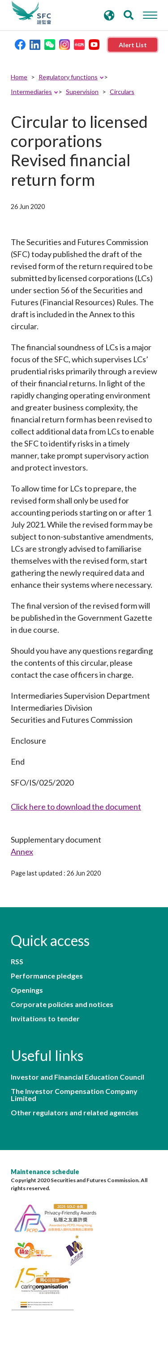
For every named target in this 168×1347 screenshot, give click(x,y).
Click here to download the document (76, 806)
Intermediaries (31, 91)
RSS (17, 961)
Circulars (122, 91)
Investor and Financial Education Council (77, 1077)
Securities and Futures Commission (31, 13)
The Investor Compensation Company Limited (74, 1095)
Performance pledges (47, 975)
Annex (22, 851)
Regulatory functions (68, 77)
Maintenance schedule (45, 1171)
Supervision (82, 91)
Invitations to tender (45, 1018)
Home (19, 77)
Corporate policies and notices (62, 1004)
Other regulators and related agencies (74, 1112)
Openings (27, 990)
